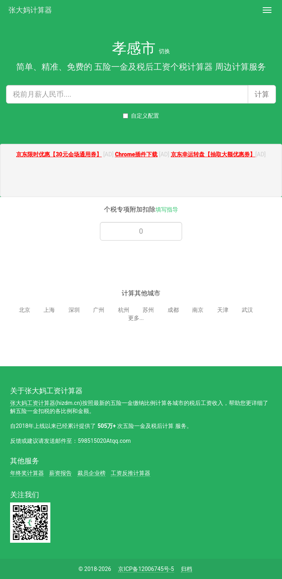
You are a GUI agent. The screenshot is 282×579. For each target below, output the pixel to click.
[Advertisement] (141, 178)
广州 (98, 310)
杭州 (123, 310)
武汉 (247, 310)
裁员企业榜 (91, 473)
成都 (173, 310)
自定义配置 (141, 115)
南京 (197, 310)
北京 (24, 310)
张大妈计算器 (30, 9)
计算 (262, 94)
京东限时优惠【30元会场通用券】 (59, 154)
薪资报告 (60, 473)
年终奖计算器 (27, 473)
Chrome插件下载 (136, 154)
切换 (164, 51)
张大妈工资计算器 (32, 403)
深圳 (74, 310)
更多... (136, 318)
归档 (186, 569)
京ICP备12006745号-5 (146, 569)
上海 (49, 310)
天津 (222, 310)
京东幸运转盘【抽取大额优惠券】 (213, 154)
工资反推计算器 (130, 473)
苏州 (148, 310)
